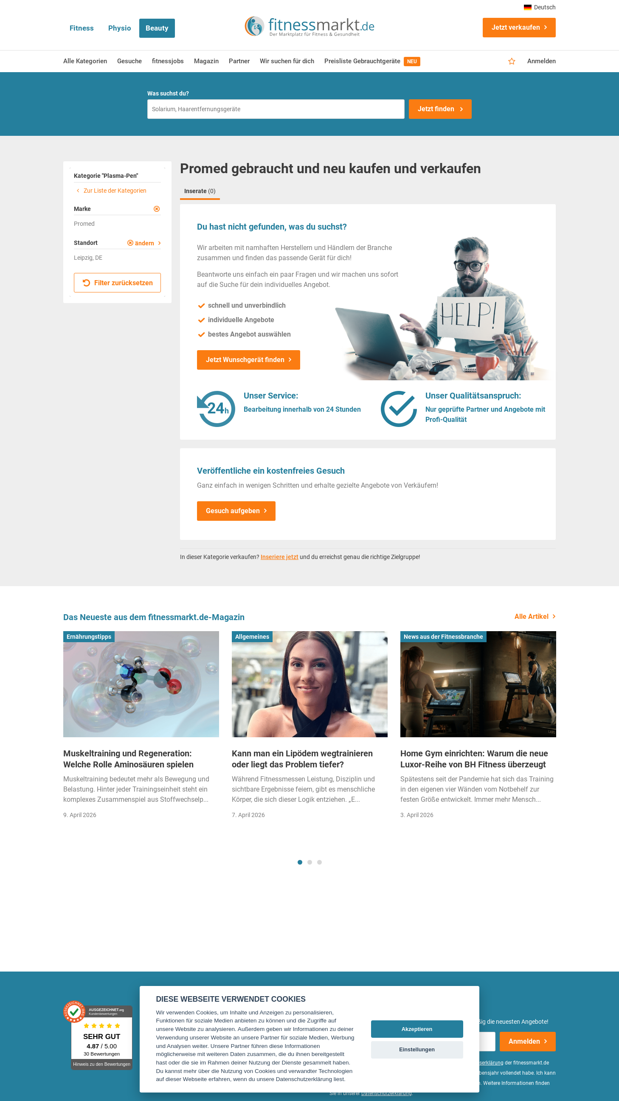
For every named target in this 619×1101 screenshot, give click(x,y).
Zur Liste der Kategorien (110, 190)
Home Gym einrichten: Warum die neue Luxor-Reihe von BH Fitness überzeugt (474, 759)
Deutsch (540, 7)
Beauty (157, 28)
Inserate (200, 191)
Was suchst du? (168, 93)
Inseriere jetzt (279, 556)
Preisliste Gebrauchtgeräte (372, 61)
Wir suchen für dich (287, 61)
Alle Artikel (532, 616)
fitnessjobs (168, 61)
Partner (239, 61)
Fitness (82, 28)
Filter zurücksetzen (118, 283)
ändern (144, 243)
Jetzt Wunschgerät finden (245, 360)
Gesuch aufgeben (233, 511)
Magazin (206, 61)
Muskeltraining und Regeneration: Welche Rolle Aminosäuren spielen (128, 759)
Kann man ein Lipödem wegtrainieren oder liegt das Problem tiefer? (302, 759)
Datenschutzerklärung (386, 1093)
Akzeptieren (417, 1029)
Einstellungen (417, 1049)
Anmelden (541, 61)
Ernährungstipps (89, 636)
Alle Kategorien (85, 61)
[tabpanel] (141, 727)
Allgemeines (252, 636)
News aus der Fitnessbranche (443, 636)
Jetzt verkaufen (516, 27)
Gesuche (129, 61)
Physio (119, 28)
